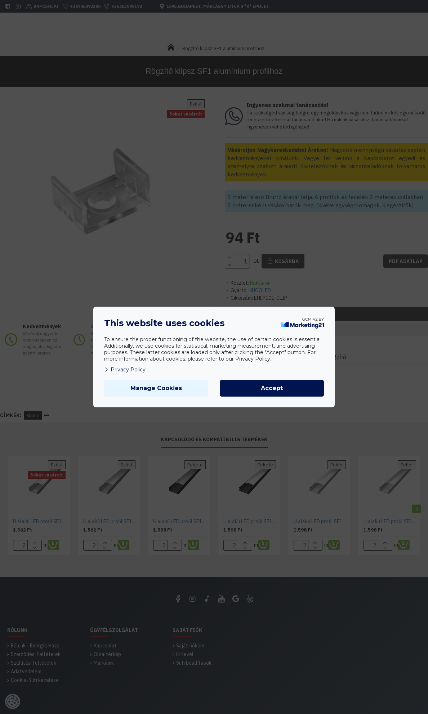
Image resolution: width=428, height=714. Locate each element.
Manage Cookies (156, 388)
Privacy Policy (125, 369)
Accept (272, 388)
